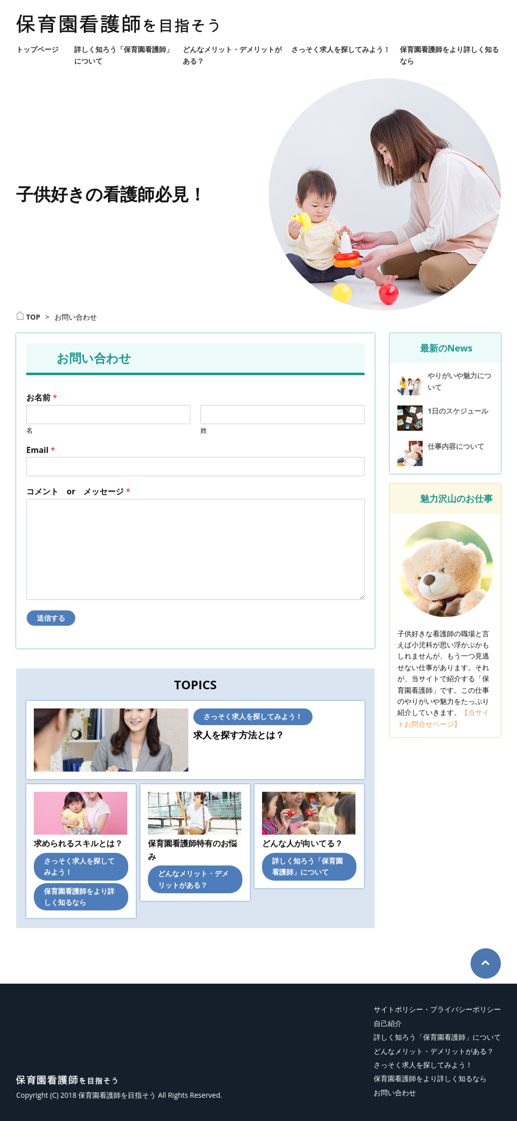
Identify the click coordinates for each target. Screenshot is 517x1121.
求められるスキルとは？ (78, 843)
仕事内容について (456, 446)
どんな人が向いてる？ (302, 843)
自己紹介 (388, 1023)
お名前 (41, 397)
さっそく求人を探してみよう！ (340, 49)
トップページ (37, 49)
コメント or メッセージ (78, 491)
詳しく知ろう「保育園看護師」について (437, 1037)
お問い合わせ (395, 1092)
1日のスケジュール (458, 411)
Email (40, 450)
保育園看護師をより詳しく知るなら (430, 1078)
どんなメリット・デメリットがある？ (434, 1051)
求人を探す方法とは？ (238, 735)
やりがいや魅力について (459, 381)
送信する (51, 618)
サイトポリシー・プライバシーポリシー (437, 1009)
